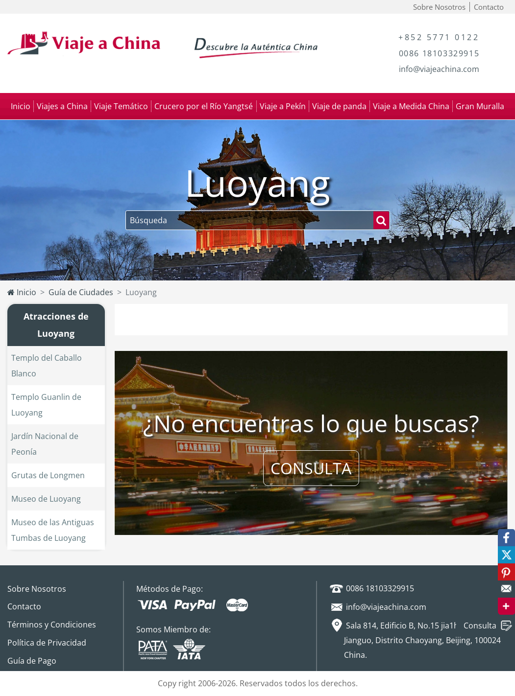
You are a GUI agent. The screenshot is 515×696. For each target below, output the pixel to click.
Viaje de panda (339, 106)
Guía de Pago (31, 660)
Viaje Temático (121, 106)
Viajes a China (62, 106)
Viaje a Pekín (283, 106)
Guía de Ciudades (81, 292)
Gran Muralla (480, 106)
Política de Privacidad (46, 642)
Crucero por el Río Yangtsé (203, 106)
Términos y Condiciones (51, 624)
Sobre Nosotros (439, 7)
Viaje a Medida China (411, 106)
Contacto (489, 7)
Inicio (20, 106)
